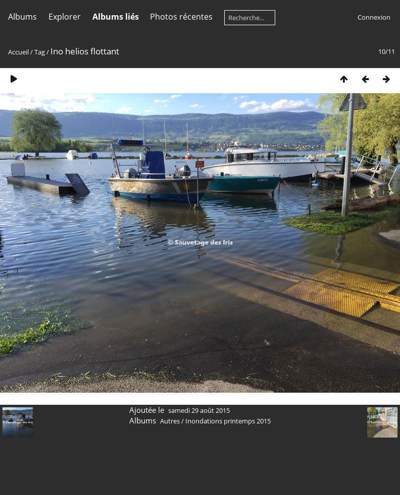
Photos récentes (181, 16)
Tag (39, 51)
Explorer (64, 16)
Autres (170, 420)
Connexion (374, 17)
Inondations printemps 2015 (228, 420)
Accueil (18, 51)
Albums (22, 16)
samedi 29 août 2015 (199, 410)
